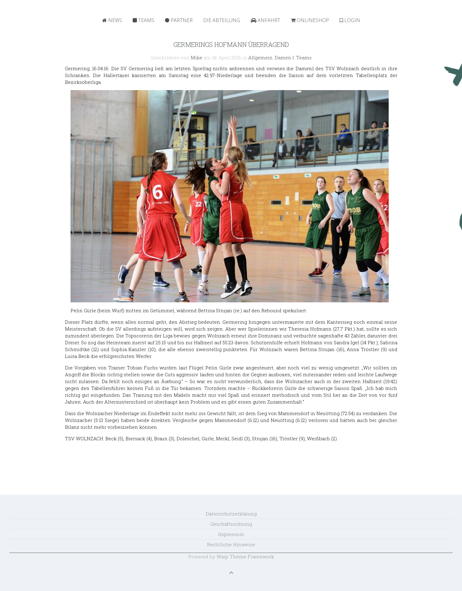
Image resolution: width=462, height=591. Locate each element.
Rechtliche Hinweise (231, 544)
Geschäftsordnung (231, 524)
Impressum (231, 534)
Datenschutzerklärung (231, 514)
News (112, 20)
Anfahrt (265, 20)
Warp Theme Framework (245, 556)
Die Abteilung (221, 20)
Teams (143, 20)
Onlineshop (310, 20)
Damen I (284, 57)
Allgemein (260, 57)
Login (350, 20)
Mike (196, 57)
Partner (179, 20)
